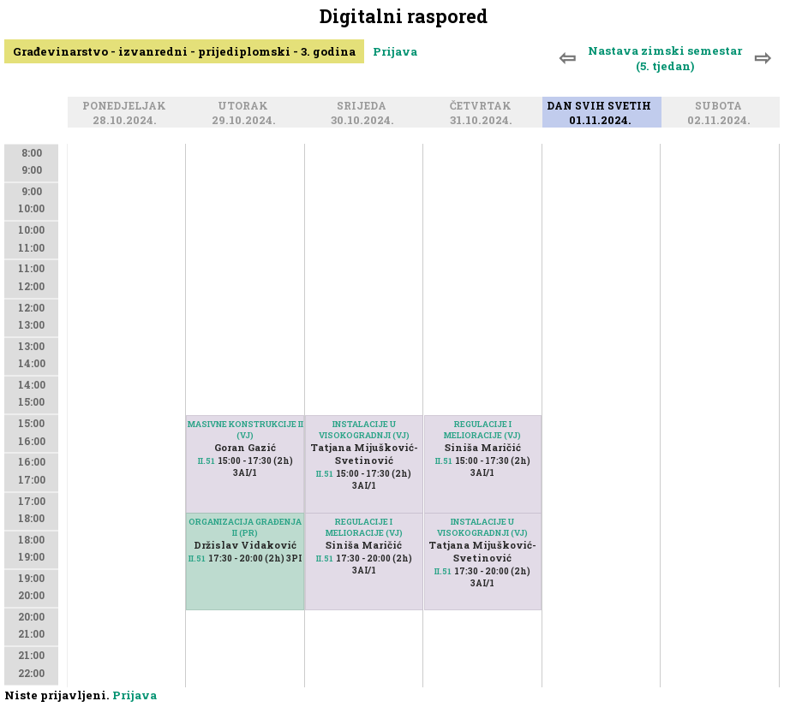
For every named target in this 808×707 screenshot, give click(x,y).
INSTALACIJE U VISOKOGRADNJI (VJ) (364, 430)
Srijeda (364, 106)
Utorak (245, 106)
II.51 (206, 460)
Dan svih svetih (601, 106)
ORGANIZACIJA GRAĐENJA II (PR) (245, 527)
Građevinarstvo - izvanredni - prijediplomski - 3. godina (184, 51)
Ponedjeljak (126, 106)
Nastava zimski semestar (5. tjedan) (665, 58)
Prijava (395, 51)
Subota (721, 106)
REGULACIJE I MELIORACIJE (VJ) (364, 527)
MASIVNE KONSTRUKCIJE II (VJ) (245, 430)
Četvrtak (483, 106)
